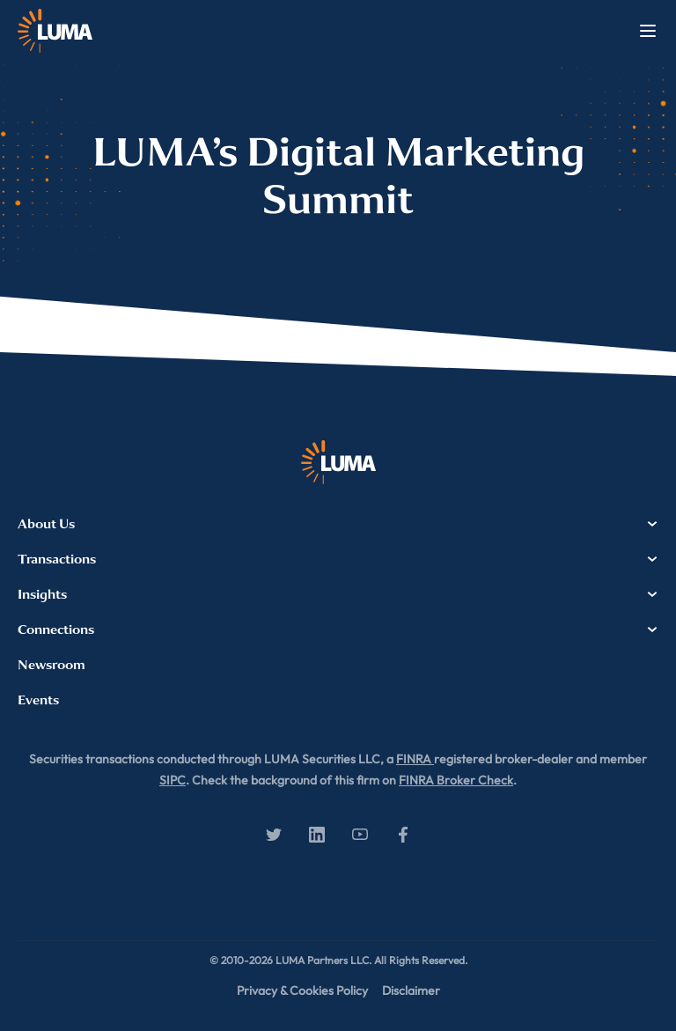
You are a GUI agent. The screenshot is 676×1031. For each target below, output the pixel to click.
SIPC (172, 780)
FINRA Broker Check (456, 780)
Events (38, 700)
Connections (338, 629)
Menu (647, 30)
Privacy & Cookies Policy (302, 990)
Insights (338, 594)
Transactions (338, 559)
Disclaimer (411, 990)
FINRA (415, 759)
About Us (338, 524)
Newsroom (51, 665)
